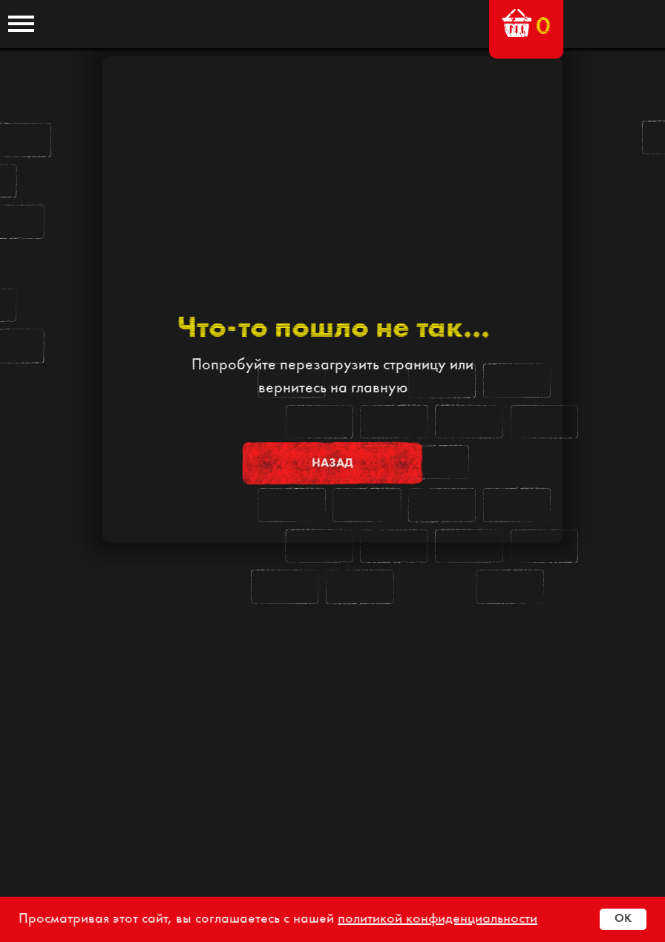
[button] (516, 23)
